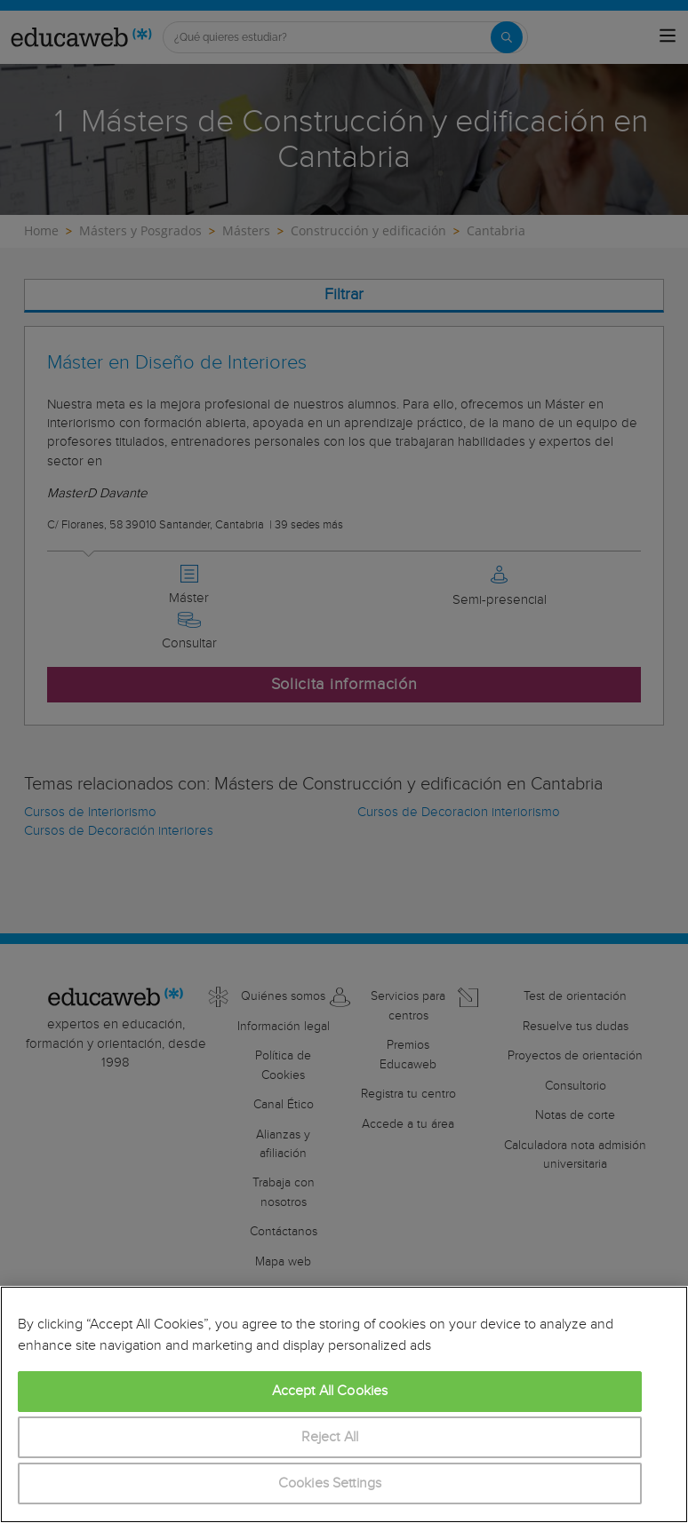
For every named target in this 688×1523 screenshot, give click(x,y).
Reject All (330, 1437)
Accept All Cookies (330, 1391)
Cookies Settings (330, 1483)
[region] (344, 1404)
